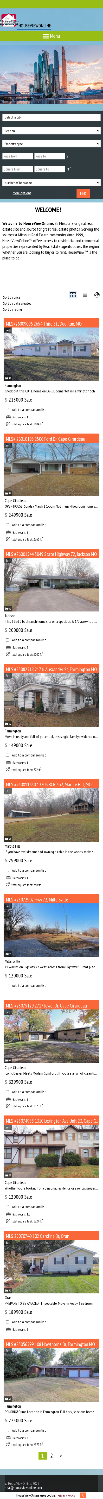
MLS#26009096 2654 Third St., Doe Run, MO (44, 324)
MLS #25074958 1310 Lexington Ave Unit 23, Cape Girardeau (52, 1121)
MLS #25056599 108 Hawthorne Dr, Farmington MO (50, 1344)
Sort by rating (12, 309)
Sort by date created (17, 303)
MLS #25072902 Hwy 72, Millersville (37, 899)
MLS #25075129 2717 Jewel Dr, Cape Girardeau (46, 1005)
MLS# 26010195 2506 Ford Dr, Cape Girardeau (45, 439)
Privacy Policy (66, 1495)
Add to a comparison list (29, 410)
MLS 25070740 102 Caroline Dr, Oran (37, 1236)
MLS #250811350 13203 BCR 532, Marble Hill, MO (48, 784)
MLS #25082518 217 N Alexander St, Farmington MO (51, 669)
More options (22, 193)
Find (83, 193)
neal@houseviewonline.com (23, 1487)
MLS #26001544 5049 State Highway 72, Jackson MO (51, 554)
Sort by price (11, 297)
